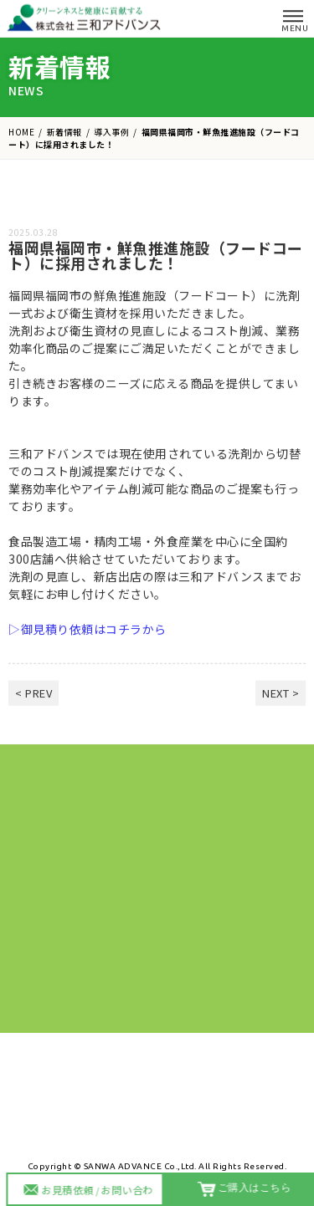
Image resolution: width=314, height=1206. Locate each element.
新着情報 (64, 131)
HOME (21, 131)
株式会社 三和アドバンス (85, 17)
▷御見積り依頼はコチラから (87, 637)
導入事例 (111, 131)
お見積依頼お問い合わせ (91, 1192)
